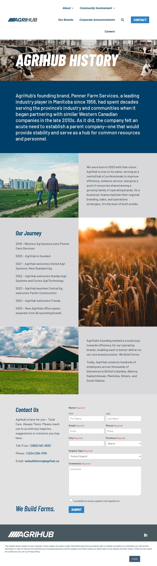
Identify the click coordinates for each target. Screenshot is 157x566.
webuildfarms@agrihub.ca (42, 461)
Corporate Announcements (97, 19)
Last (108, 413)
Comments (79, 463)
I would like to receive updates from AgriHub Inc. (96, 501)
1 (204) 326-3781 (36, 453)
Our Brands (65, 19)
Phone (114, 425)
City (75, 438)
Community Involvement (96, 8)
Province (115, 438)
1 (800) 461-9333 (40, 445)
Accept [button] (135, 559)
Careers (110, 31)
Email (76, 425)
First (71, 413)
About (67, 8)
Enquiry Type (80, 451)
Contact (140, 20)
